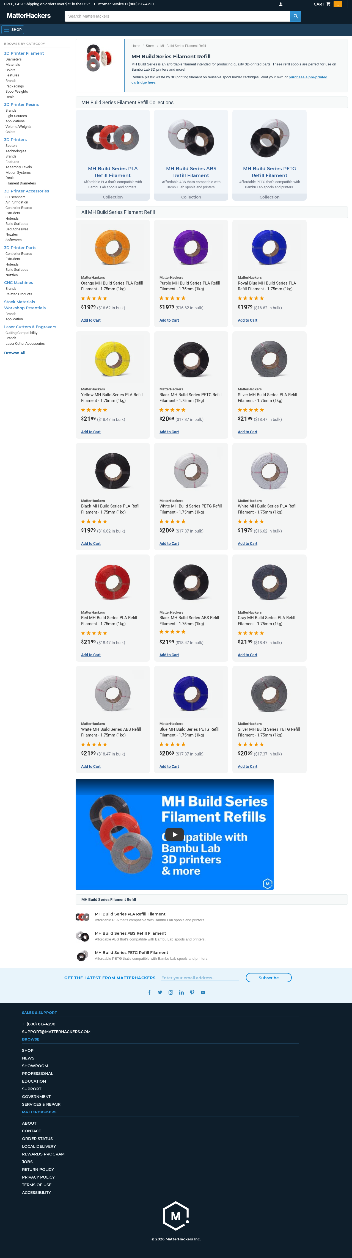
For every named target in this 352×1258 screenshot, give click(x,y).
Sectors (12, 146)
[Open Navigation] (12, 29)
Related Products (19, 294)
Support (31, 1088)
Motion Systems (18, 172)
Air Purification (17, 202)
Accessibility (36, 1192)
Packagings (15, 86)
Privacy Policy (38, 1177)
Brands (11, 81)
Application (14, 319)
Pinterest (192, 992)
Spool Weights (17, 91)
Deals (10, 97)
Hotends (12, 218)
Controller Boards (19, 208)
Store (150, 46)
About (29, 1123)
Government (36, 1096)
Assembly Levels (19, 167)
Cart (328, 4)
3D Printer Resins (21, 104)
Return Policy (38, 1169)
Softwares (14, 240)
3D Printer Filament (24, 53)
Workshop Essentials (25, 307)
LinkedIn (181, 992)
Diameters (14, 59)
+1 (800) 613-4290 (139, 4)
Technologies (16, 151)
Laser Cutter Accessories (25, 343)
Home (135, 46)
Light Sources (16, 116)
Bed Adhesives (17, 229)
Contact (31, 1131)
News (28, 1058)
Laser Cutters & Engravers (30, 326)
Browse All (14, 353)
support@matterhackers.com (56, 1031)
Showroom (35, 1065)
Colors (10, 70)
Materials (13, 64)
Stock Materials (19, 301)
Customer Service (109, 4)
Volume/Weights (19, 127)
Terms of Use (36, 1184)
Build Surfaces (17, 224)
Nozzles (12, 234)
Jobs (27, 1161)
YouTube (203, 992)
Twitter (160, 992)
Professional (37, 1073)
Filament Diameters (21, 183)
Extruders (13, 213)
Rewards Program (43, 1154)
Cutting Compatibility (21, 333)
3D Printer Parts (20, 247)
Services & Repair (41, 1104)
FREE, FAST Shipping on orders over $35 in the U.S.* (47, 4)
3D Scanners (16, 197)
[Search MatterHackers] (295, 16)
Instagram (170, 992)
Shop (28, 1050)
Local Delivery (39, 1146)
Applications (15, 121)
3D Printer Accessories (26, 191)
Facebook (149, 992)
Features (12, 75)
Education (34, 1081)
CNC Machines (18, 282)
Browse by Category (24, 44)
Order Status (37, 1138)
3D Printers (15, 139)
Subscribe (269, 977)
